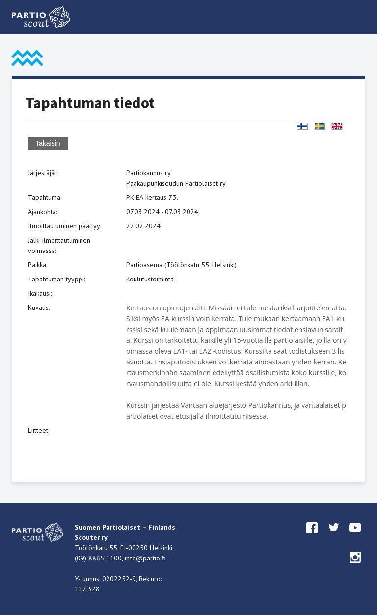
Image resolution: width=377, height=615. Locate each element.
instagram (355, 566)
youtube (355, 537)
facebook (312, 537)
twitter (334, 537)
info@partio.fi (145, 558)
